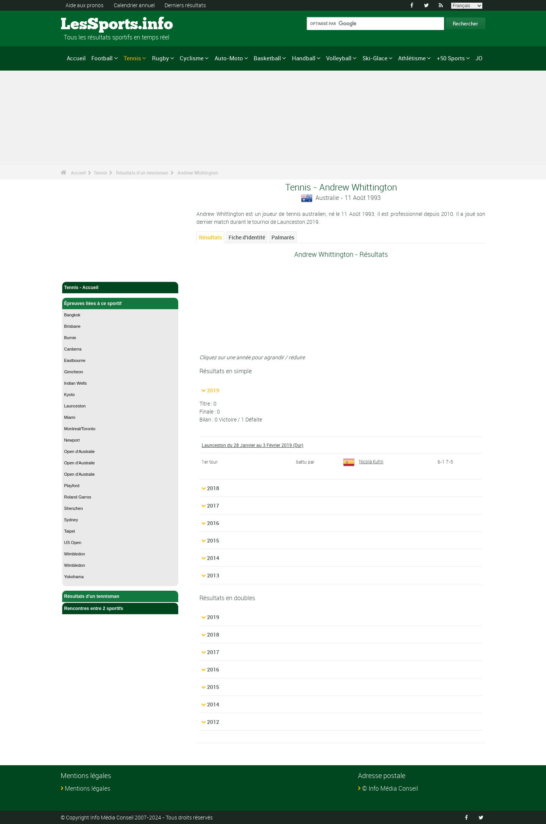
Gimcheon (73, 372)
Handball (303, 58)
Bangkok (72, 315)
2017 (213, 505)
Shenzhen (73, 508)
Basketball (267, 58)
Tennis (132, 58)
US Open (72, 542)
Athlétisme (412, 58)
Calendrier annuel (134, 5)
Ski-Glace (375, 58)
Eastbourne (74, 360)
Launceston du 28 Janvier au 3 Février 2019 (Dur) (252, 445)
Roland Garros (77, 497)
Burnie (70, 337)
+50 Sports (451, 58)
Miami (69, 417)
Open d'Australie (79, 451)
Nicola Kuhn (363, 461)
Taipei (69, 531)
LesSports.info (89, 25)
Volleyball (338, 58)
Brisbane (72, 326)
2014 (213, 557)
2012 (213, 721)
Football (102, 58)
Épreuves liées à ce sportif (120, 303)
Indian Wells (75, 383)
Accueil (76, 58)
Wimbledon (74, 554)
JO (478, 58)
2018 (213, 488)
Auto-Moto (229, 58)
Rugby (160, 58)
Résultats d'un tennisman (142, 173)
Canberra (73, 349)
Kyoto (69, 394)
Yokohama (74, 576)
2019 (213, 390)
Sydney (71, 519)
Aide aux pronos (85, 5)
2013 (213, 575)
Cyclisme (192, 58)
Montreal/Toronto (80, 428)
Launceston (75, 406)
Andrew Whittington (197, 173)
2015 (213, 540)
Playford (71, 485)
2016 (213, 523)
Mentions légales (87, 788)
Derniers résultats (185, 5)
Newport (72, 440)
